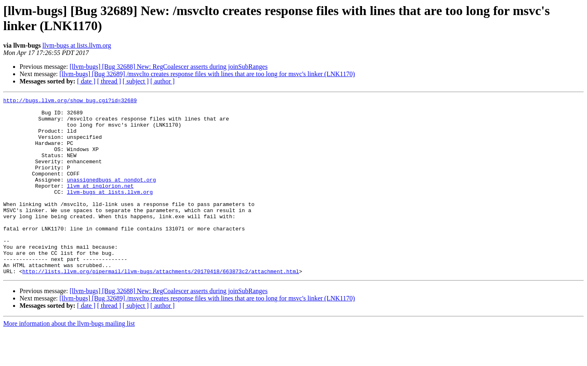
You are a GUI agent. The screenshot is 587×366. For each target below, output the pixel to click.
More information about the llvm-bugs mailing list (69, 358)
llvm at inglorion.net (100, 204)
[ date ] (86, 81)
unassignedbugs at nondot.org (111, 196)
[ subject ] (136, 81)
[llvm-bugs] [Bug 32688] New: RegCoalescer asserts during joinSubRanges (169, 66)
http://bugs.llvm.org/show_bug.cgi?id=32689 (70, 101)
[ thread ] (109, 81)
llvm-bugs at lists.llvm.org (76, 45)
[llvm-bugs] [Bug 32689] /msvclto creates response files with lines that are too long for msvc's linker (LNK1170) (207, 73)
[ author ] (162, 81)
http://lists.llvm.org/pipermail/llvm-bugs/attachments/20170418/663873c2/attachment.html (160, 306)
